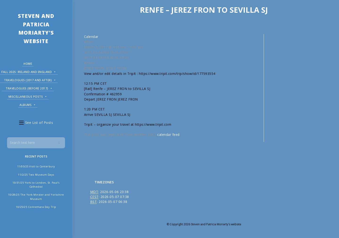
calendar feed (168, 134)
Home (26, 63)
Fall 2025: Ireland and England (28, 71)
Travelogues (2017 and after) (30, 79)
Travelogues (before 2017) (27, 87)
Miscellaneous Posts (26, 95)
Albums (26, 104)
